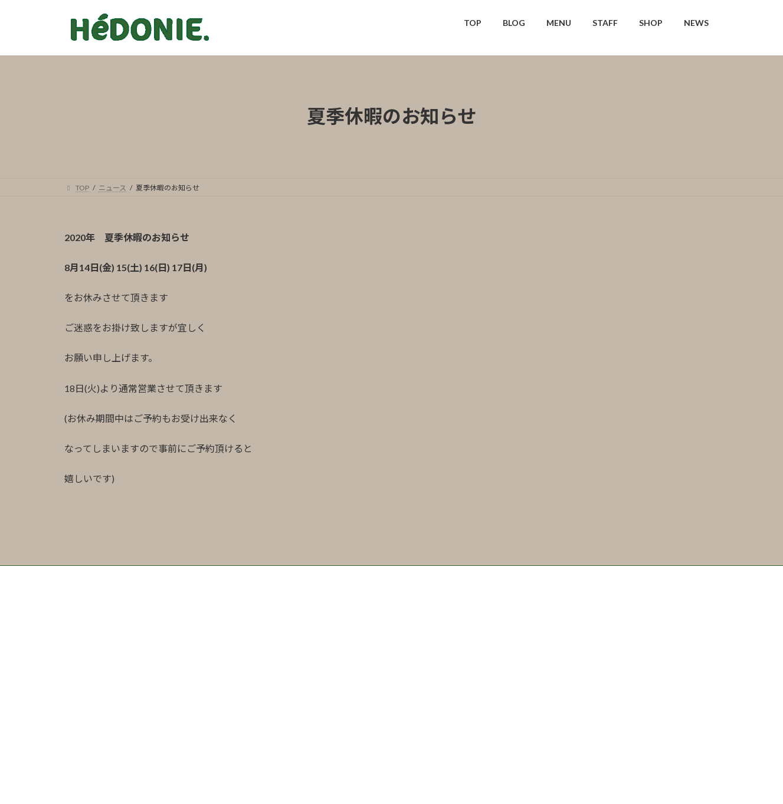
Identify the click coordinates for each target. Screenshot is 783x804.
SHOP (251, 655)
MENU (165, 655)
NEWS (294, 655)
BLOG (122, 655)
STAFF (209, 655)
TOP (82, 655)
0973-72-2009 (349, 743)
